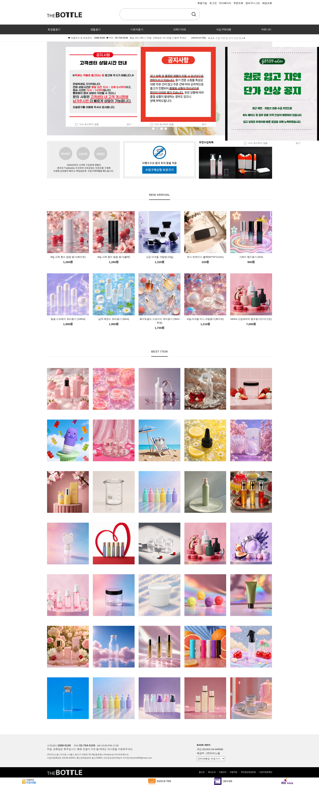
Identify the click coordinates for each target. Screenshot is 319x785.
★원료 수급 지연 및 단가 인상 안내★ (226, 38)
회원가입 (202, 3)
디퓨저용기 (137, 29)
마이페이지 (225, 3)
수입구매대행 (223, 29)
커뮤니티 (266, 29)
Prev (54, 90)
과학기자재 (179, 29)
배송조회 (267, 3)
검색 (193, 14)
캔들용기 (95, 29)
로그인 (213, 3)
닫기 (129, 124)
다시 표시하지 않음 (87, 124)
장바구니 (252, 3)
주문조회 (238, 3)
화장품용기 (54, 29)
